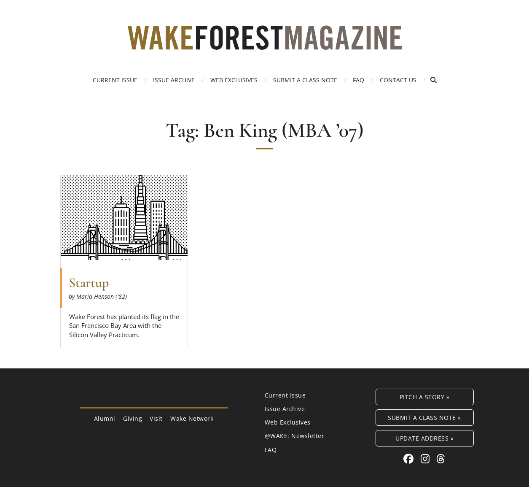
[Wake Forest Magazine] (265, 43)
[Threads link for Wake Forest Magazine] (441, 458)
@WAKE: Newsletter (295, 436)
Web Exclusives (234, 80)
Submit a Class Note (305, 80)
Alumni (104, 418)
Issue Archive (174, 80)
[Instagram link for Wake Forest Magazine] (426, 458)
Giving (132, 418)
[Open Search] (433, 80)
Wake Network (191, 418)
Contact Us (398, 80)
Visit (156, 418)
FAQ (358, 80)
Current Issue (115, 80)
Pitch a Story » (425, 397)
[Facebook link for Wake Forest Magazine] (409, 458)
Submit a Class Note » (424, 418)
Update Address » (424, 438)
